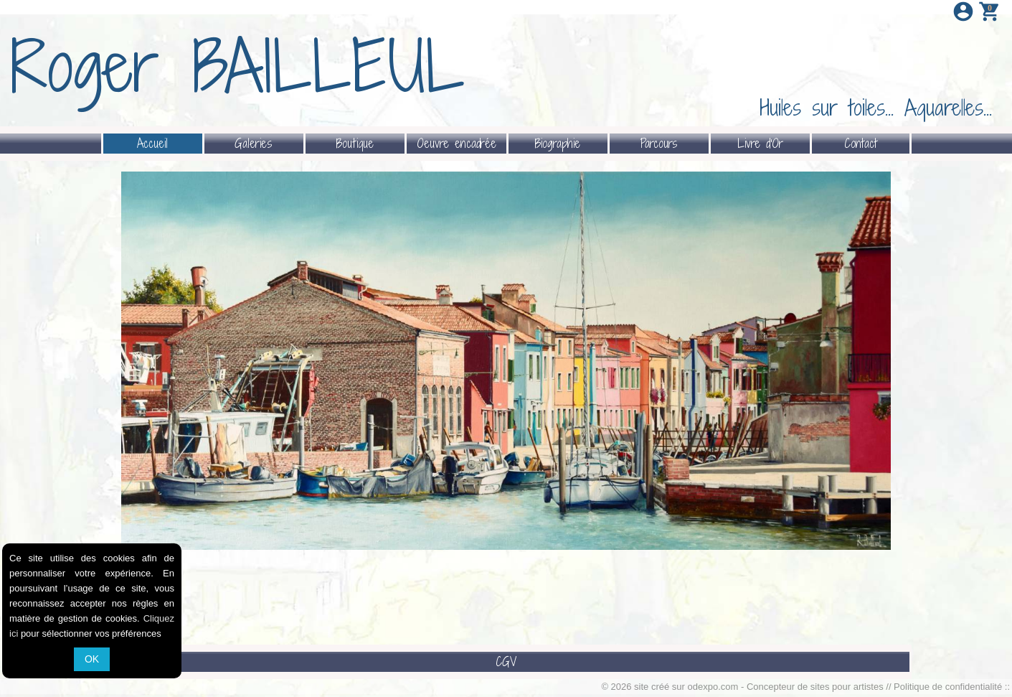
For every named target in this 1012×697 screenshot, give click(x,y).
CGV (506, 661)
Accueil (152, 143)
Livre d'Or (760, 143)
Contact (860, 143)
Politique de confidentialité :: (952, 686)
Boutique (355, 143)
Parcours (659, 143)
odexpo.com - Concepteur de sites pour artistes (786, 686)
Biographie (557, 143)
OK (92, 659)
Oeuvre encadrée (456, 143)
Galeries (254, 143)
